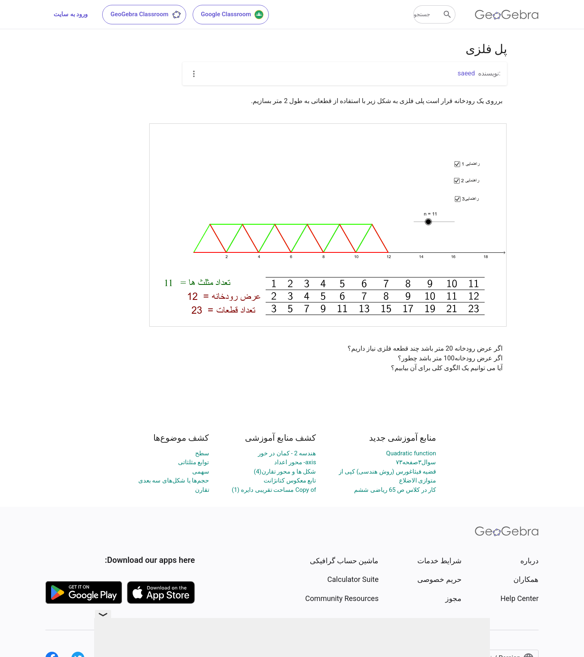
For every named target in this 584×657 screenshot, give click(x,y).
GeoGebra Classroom (145, 14)
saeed (466, 73)
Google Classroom (232, 14)
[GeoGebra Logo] (507, 14)
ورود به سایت (71, 14)
